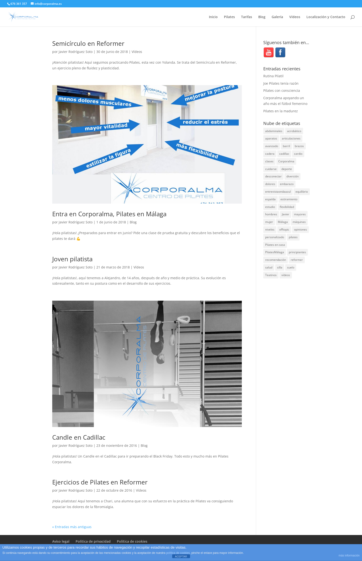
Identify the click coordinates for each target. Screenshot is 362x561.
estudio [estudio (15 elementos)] (270, 207)
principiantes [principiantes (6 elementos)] (297, 252)
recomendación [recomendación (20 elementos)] (275, 260)
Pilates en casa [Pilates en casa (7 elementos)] (275, 245)
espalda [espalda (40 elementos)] (270, 199)
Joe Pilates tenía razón (281, 83)
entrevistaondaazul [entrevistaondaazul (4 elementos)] (278, 192)
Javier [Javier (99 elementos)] (285, 214)
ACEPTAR (181, 556)
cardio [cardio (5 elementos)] (298, 154)
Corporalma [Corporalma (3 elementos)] (286, 161)
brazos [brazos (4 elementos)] (299, 146)
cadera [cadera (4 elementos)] (269, 154)
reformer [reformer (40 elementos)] (297, 260)
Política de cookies (132, 541)
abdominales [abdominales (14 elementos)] (273, 131)
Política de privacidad (93, 541)
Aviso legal (60, 541)
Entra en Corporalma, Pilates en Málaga (109, 214)
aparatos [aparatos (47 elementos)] (271, 138)
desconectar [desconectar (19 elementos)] (273, 176)
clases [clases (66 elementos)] (269, 161)
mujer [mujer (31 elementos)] (269, 222)
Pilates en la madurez (280, 111)
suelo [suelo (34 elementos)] (290, 267)
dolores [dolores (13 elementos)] (270, 184)
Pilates (229, 17)
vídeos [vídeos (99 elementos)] (285, 275)
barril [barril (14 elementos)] (286, 146)
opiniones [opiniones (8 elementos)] (300, 229)
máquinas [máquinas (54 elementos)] (299, 222)
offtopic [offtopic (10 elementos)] (284, 229)
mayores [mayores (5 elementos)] (300, 214)
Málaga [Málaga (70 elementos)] (283, 222)
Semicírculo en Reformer (88, 43)
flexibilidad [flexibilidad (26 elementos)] (287, 207)
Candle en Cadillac (78, 437)
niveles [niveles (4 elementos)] (269, 229)
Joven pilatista (72, 259)
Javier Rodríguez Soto (76, 51)
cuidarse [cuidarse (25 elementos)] (271, 169)
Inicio (213, 17)
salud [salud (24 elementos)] (268, 267)
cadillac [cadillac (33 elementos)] (284, 154)
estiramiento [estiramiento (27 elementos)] (288, 199)
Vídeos (294, 17)
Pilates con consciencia (281, 90)
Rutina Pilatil (273, 76)
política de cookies (178, 553)
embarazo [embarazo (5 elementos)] (287, 184)
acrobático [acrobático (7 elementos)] (294, 131)
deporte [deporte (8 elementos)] (286, 169)
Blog (261, 17)
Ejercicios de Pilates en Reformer (100, 482)
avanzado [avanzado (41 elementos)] (271, 146)
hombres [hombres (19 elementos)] (271, 214)
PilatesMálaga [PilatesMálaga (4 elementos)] (274, 252)
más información (349, 555)
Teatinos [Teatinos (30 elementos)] (271, 275)
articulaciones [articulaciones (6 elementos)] (291, 138)
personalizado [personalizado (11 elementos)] (274, 237)
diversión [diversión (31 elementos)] (292, 176)
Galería (277, 17)
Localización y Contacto (325, 17)
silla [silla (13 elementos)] (279, 267)
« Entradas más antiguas (72, 527)
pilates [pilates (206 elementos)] (293, 237)
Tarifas (246, 17)
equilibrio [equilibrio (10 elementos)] (301, 192)
